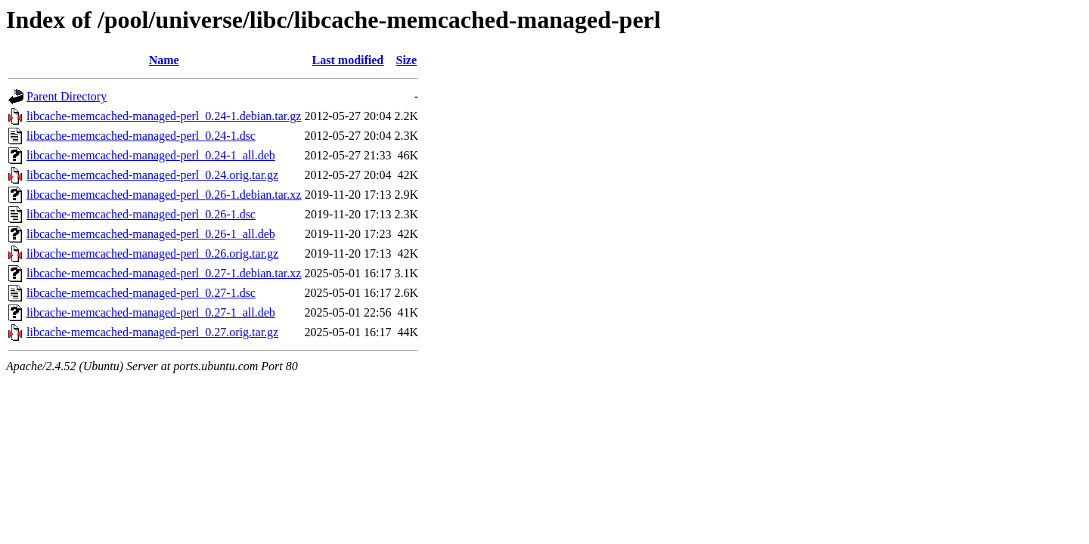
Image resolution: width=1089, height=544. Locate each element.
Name (164, 60)
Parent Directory (66, 96)
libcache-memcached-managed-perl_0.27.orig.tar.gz (152, 332)
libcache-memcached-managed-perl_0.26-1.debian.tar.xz (163, 194)
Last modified (348, 60)
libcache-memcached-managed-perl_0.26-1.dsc (141, 214)
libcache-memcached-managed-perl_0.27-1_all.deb (150, 312)
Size (406, 60)
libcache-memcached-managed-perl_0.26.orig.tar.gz (152, 253)
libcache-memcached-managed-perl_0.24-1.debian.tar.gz (163, 116)
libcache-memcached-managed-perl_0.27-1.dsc (141, 292)
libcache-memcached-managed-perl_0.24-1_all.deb (150, 155)
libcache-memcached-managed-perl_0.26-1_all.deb (150, 233)
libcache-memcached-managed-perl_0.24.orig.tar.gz (152, 174)
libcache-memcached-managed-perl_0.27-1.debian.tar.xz (163, 273)
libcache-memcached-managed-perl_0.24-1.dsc (141, 135)
